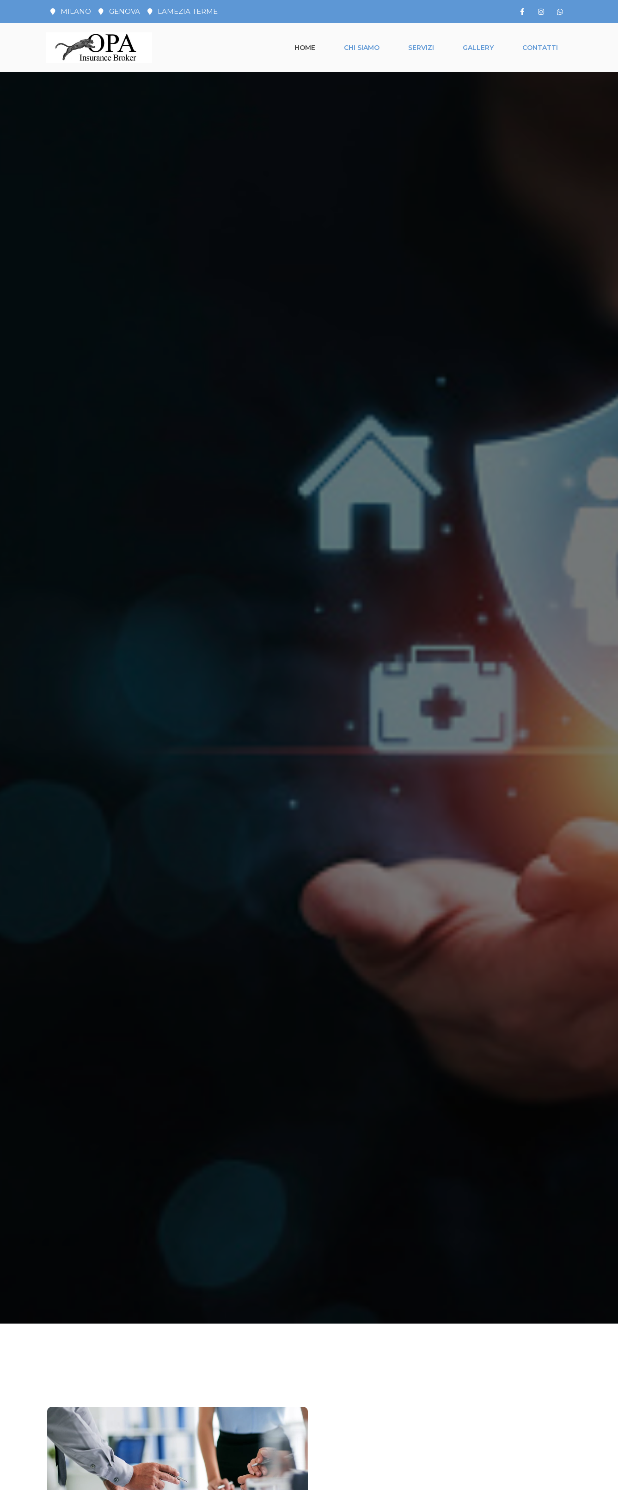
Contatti (540, 47)
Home (304, 47)
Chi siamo (361, 47)
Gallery (478, 47)
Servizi (421, 47)
